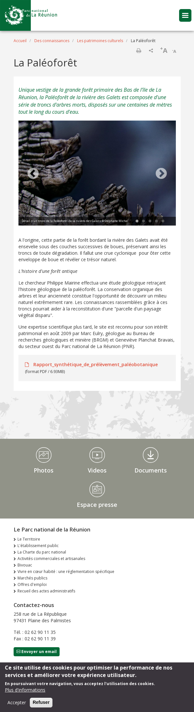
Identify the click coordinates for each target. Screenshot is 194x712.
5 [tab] (163, 221)
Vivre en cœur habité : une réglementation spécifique (65, 571)
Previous (33, 174)
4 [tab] (156, 221)
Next (161, 174)
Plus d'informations (25, 691)
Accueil (20, 40)
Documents (150, 470)
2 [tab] (143, 221)
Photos (43, 470)
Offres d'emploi (32, 584)
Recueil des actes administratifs (46, 591)
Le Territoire (28, 539)
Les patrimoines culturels (100, 40)
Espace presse (97, 504)
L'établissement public (38, 545)
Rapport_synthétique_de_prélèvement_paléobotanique (95, 364)
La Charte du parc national (41, 552)
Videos (97, 470)
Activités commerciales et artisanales (51, 558)
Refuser (41, 703)
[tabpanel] (97, 174)
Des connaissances (51, 40)
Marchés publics (32, 578)
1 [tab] (137, 221)
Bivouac (24, 565)
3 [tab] (150, 221)
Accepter (16, 704)
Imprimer (138, 50)
